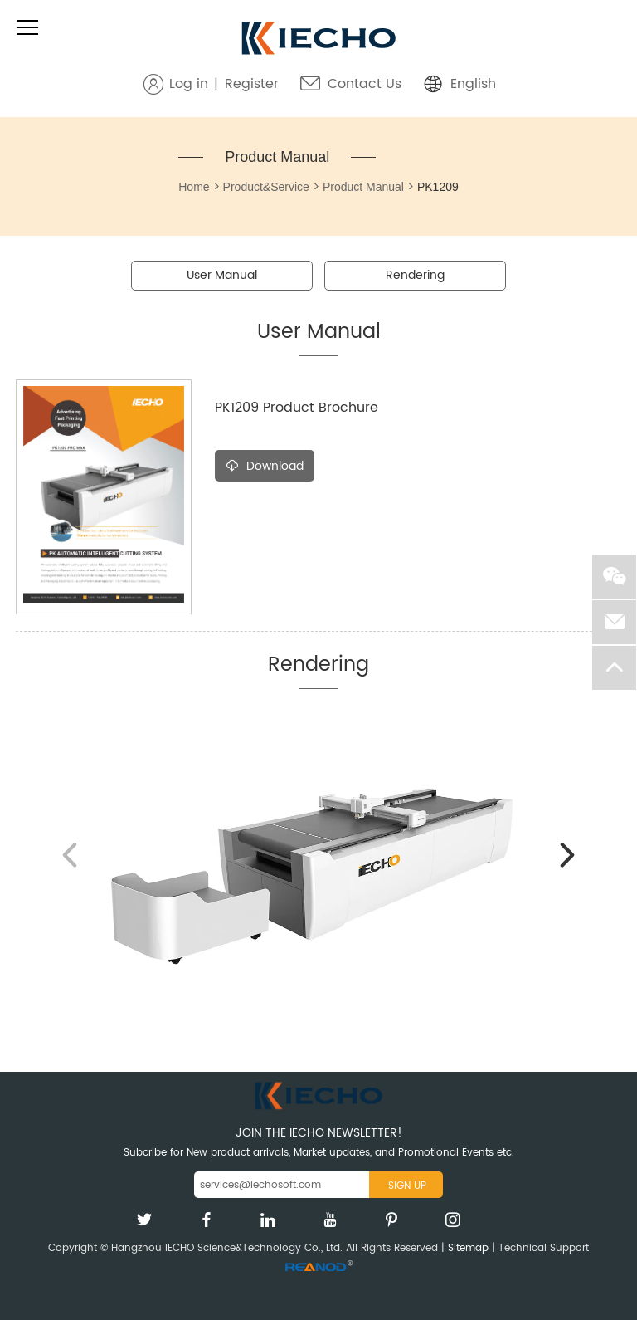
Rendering (415, 275)
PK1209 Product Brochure (296, 407)
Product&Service (266, 186)
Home (193, 186)
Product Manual (277, 157)
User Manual (222, 275)
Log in (188, 84)
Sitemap (468, 1248)
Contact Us (364, 84)
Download (265, 466)
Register (252, 84)
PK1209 (438, 186)
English (473, 84)
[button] (568, 855)
